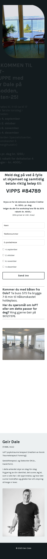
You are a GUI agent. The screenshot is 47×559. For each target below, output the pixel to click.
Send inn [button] (23, 275)
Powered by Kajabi (23, 552)
